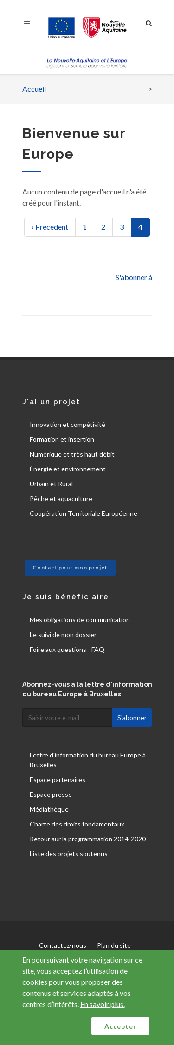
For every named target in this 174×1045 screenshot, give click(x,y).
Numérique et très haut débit (72, 454)
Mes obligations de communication (80, 620)
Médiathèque (49, 809)
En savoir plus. (102, 1004)
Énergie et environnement (68, 469)
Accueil (34, 88)
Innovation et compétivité (67, 424)
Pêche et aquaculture (61, 498)
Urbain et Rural (51, 484)
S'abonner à (134, 277)
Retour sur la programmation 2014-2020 (88, 839)
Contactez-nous (62, 945)
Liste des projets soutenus (69, 853)
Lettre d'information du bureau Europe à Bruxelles (88, 760)
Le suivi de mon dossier (63, 634)
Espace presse (51, 794)
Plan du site (114, 945)
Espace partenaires (57, 779)
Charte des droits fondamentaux (77, 824)
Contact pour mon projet (70, 567)
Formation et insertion (62, 439)
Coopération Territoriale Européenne (83, 513)
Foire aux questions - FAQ (67, 649)
